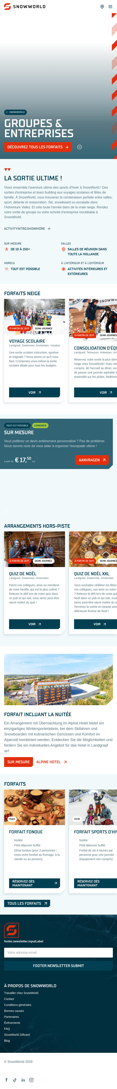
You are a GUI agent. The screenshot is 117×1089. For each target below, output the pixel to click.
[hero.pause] (79, 147)
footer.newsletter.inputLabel (23, 941)
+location (55, 345)
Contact (9, 999)
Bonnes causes (14, 1010)
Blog (7, 1040)
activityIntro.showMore (28, 228)
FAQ (7, 1028)
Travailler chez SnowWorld (21, 993)
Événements (12, 1022)
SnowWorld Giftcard (17, 1034)
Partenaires (11, 1016)
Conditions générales (17, 1005)
